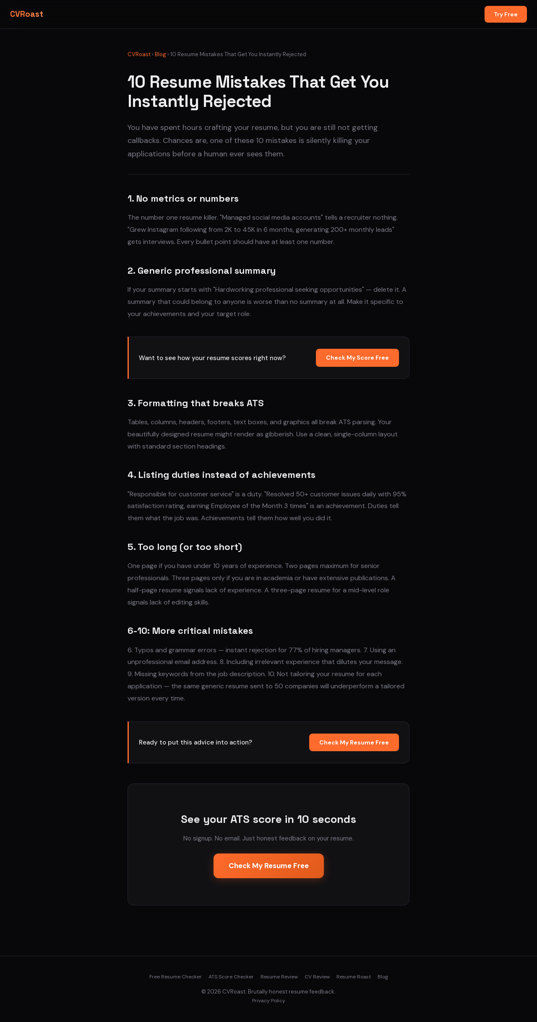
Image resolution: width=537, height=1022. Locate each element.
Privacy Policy (268, 1000)
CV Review (317, 976)
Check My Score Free (357, 357)
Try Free (506, 14)
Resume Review (279, 976)
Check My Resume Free (354, 742)
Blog (160, 54)
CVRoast (26, 14)
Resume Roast (353, 976)
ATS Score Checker (231, 976)
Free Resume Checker (175, 976)
